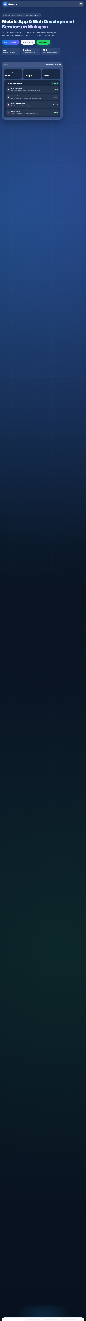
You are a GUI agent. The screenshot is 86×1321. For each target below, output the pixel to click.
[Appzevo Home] (10, 4)
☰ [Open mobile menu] (81, 4)
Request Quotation (11, 42)
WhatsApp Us (43, 42)
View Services (28, 42)
